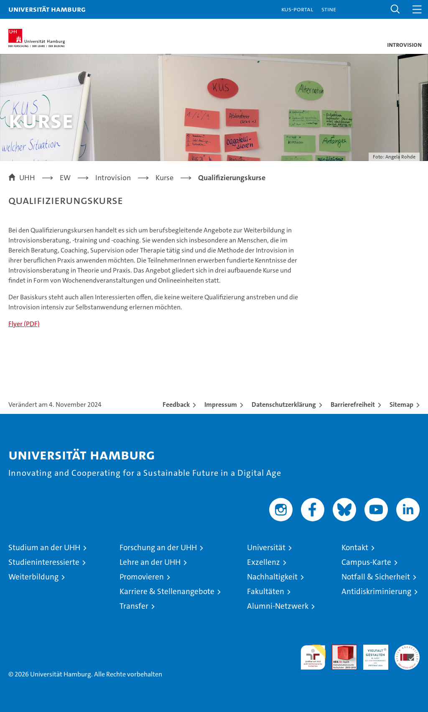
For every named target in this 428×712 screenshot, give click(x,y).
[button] (395, 9)
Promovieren (142, 577)
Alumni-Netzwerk (277, 606)
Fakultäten (265, 591)
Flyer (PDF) (24, 323)
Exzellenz (263, 562)
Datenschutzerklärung (284, 404)
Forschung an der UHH (158, 547)
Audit (340, 649)
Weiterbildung (33, 577)
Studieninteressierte (43, 562)
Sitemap (401, 404)
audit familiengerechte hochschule (313, 657)
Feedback (176, 404)
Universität (266, 547)
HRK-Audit (371, 653)
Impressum (220, 404)
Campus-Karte (366, 562)
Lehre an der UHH (150, 562)
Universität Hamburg (47, 9)
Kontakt (354, 547)
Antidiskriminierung (376, 591)
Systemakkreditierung (407, 649)
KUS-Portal (297, 9)
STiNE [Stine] (328, 9)
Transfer (134, 606)
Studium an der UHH (44, 547)
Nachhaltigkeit (272, 577)
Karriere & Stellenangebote (167, 591)
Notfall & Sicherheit (375, 577)
